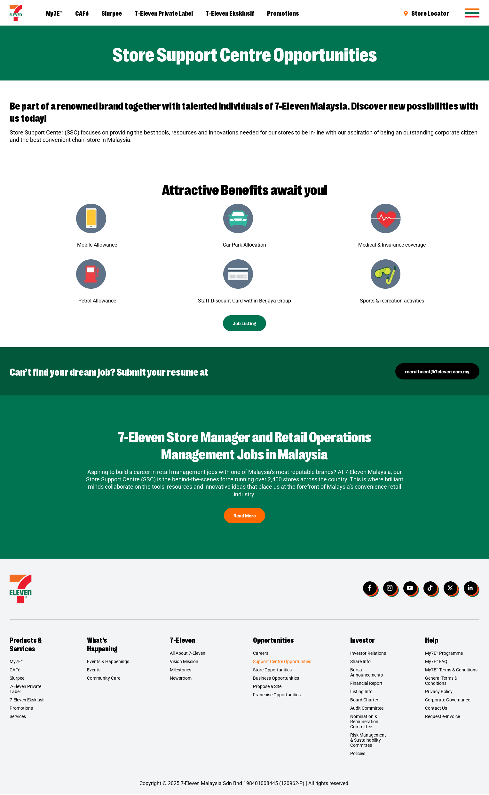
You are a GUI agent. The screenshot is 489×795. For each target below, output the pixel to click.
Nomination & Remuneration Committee (364, 722)
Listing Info (361, 692)
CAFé (82, 13)
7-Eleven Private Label (164, 13)
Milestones (180, 670)
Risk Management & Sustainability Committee (368, 740)
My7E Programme (444, 653)
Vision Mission (184, 662)
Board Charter (364, 700)
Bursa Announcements (366, 673)
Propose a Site (267, 687)
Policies (357, 754)
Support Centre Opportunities (282, 662)
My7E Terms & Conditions (451, 670)
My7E (54, 13)
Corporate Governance (447, 700)
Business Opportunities (276, 678)
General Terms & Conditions (441, 681)
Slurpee (111, 13)
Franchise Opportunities (277, 695)
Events (93, 670)
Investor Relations (368, 653)
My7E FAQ (436, 662)
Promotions (283, 13)
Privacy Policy (439, 692)
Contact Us (436, 708)
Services (18, 717)
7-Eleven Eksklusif (230, 13)
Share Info (360, 662)
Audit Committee (366, 708)
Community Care (103, 678)
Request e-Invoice (442, 717)
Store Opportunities (272, 670)
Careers (260, 653)
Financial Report (366, 683)
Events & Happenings (108, 662)
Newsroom (181, 678)
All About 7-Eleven (187, 653)
